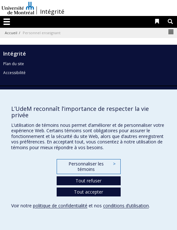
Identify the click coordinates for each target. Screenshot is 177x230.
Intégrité (52, 11)
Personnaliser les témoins (91, 166)
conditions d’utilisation (126, 206)
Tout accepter (88, 192)
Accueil (11, 32)
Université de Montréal (18, 8)
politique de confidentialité (60, 206)
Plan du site (13, 63)
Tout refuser (88, 181)
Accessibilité (14, 72)
